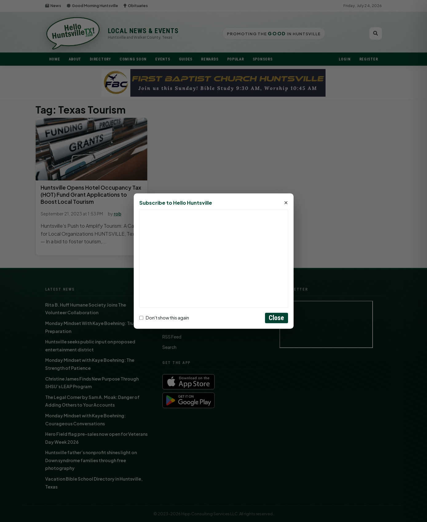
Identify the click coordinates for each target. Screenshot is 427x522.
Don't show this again (164, 318)
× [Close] (286, 202)
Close (276, 318)
